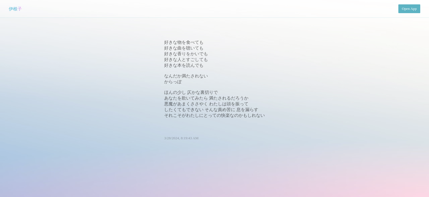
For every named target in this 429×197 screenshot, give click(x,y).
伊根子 (15, 9)
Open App (409, 9)
